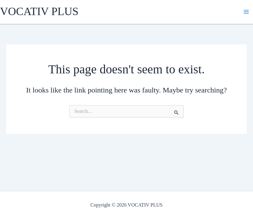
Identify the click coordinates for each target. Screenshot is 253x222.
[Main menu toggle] (246, 11)
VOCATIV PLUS (39, 11)
